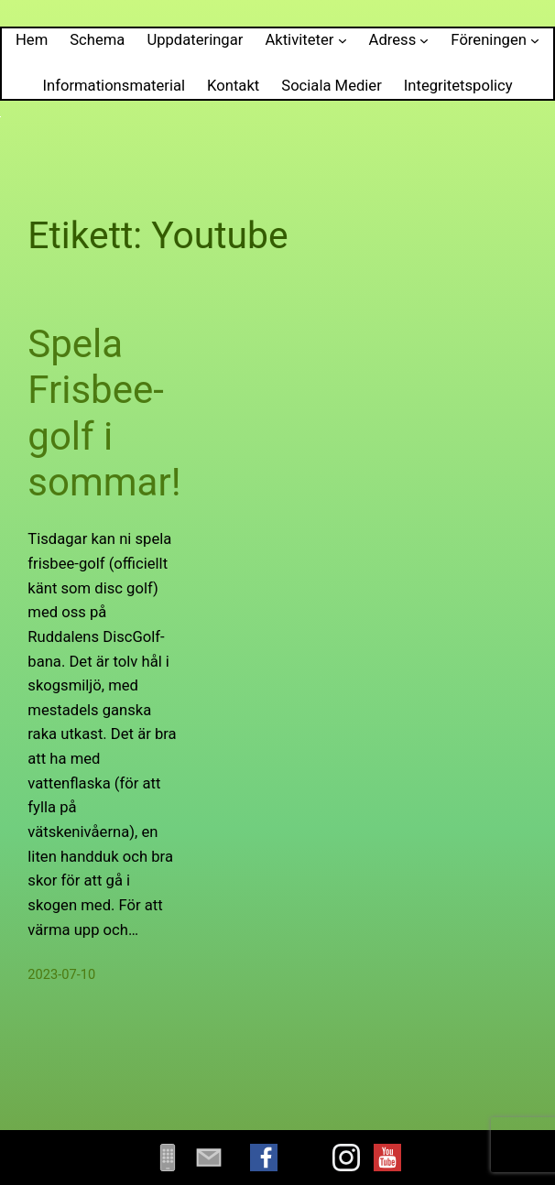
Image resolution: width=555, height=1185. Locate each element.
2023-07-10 (61, 974)
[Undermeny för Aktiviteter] (342, 40)
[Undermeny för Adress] (424, 40)
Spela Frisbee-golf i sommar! (103, 413)
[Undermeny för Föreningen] (534, 40)
